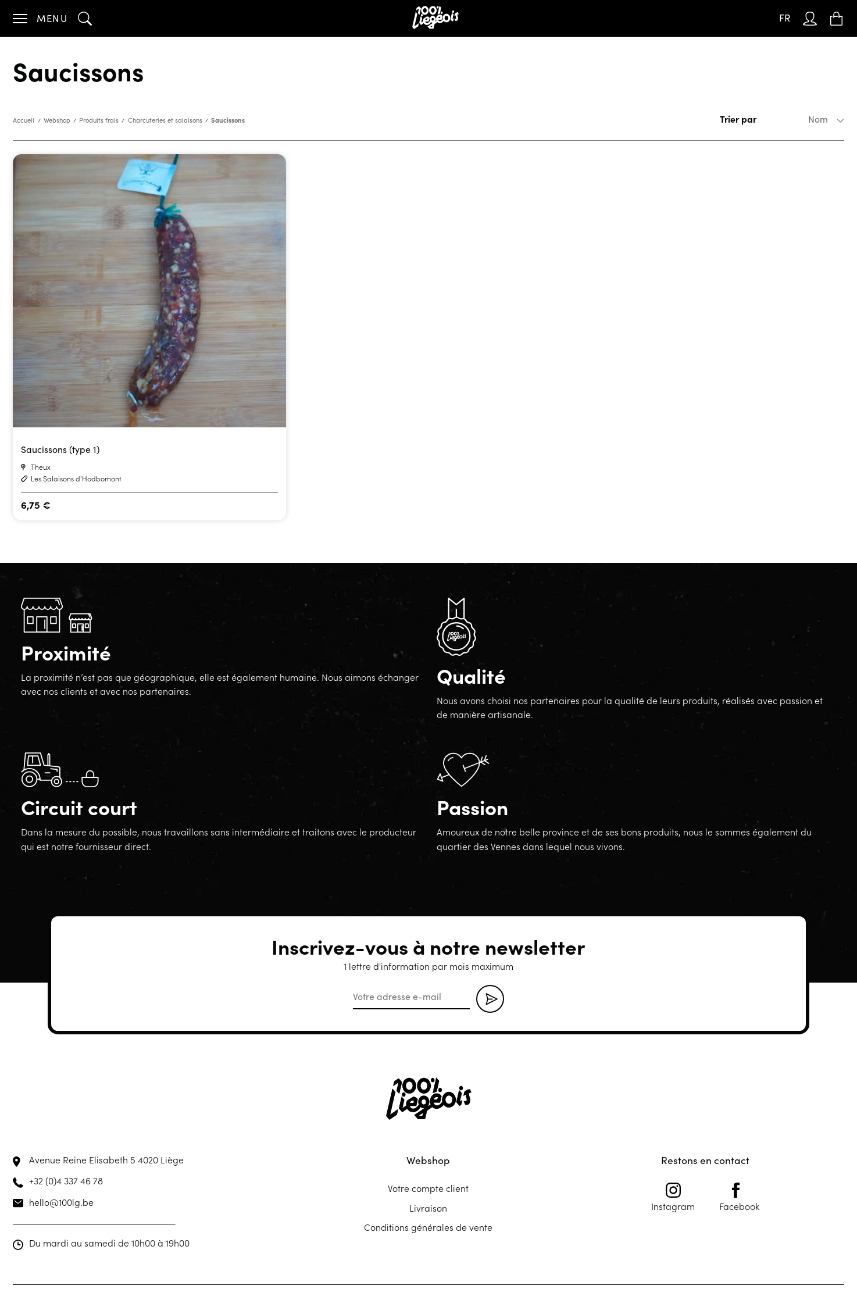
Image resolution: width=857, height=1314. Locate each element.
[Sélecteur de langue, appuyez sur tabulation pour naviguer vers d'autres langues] (784, 18)
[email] (411, 997)
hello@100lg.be (61, 1201)
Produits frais (99, 120)
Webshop (57, 120)
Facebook (739, 1197)
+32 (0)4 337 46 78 (66, 1180)
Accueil (23, 120)
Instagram (673, 1197)
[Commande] (800, 119)
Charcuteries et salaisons (165, 120)
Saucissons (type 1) (60, 449)
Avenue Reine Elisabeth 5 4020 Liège (106, 1159)
